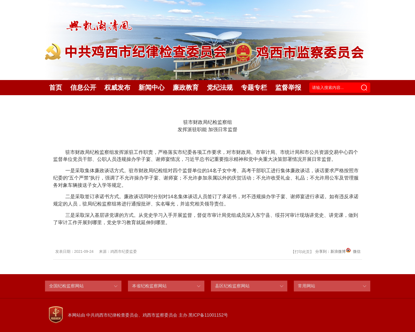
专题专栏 (254, 87)
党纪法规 (220, 87)
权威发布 (117, 87)
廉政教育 (186, 87)
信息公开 (83, 87)
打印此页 (302, 252)
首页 (55, 87)
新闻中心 (152, 87)
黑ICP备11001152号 (208, 315)
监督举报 (288, 87)
